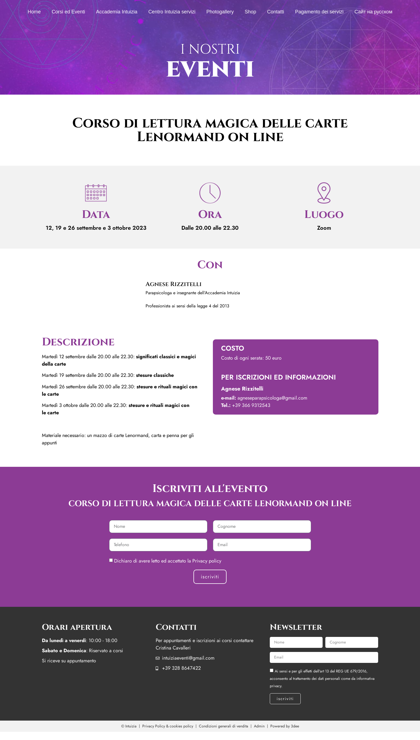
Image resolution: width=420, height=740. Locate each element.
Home (34, 11)
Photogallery (220, 11)
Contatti (275, 11)
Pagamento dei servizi (319, 11)
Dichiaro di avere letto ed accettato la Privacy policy (167, 560)
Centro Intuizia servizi (171, 11)
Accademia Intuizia (116, 11)
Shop (250, 11)
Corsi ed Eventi (68, 11)
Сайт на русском (373, 11)
